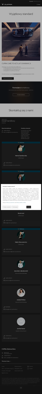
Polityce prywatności (10, 202)
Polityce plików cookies (21, 202)
